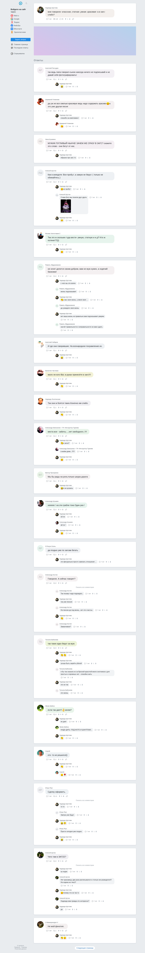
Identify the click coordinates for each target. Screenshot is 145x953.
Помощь (24, 947)
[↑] (66, 19)
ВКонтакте (16, 29)
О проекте (20, 945)
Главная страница (19, 44)
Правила (17, 947)
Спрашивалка (18, 53)
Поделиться (73, 19)
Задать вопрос (20, 39)
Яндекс (15, 22)
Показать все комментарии (85, 587)
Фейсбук (15, 25)
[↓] (69, 19)
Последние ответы (19, 48)
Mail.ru (15, 15)
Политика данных (20, 949)
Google (15, 19)
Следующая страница (84, 948)
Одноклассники (18, 32)
